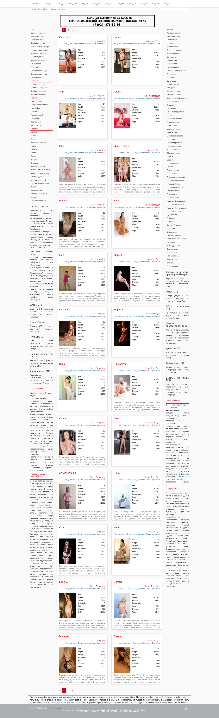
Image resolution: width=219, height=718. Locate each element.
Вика (62, 364)
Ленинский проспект (175, 112)
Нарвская (171, 139)
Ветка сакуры (36, 125)
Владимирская (173, 53)
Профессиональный (39, 105)
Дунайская (171, 81)
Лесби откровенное (39, 91)
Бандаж (34, 132)
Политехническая (153, 44)
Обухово (170, 156)
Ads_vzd (84, 3)
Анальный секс (37, 36)
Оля (61, 255)
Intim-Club (35, 3)
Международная (173, 129)
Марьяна (64, 636)
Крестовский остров (175, 101)
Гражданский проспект (87, 44)
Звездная (171, 88)
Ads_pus (132, 3)
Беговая (170, 43)
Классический (36, 101)
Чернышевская (173, 256)
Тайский (34, 112)
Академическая (71, 44)
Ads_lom (155, 3)
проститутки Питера (64, 703)
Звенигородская (173, 91)
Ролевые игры (37, 190)
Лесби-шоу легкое (38, 94)
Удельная (171, 242)
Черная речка (172, 252)
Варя (117, 200)
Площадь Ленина (174, 184)
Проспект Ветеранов (175, 204)
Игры (33, 139)
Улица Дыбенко (173, 246)
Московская (172, 132)
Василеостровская (174, 50)
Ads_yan (96, 3)
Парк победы (172, 163)
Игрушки (34, 67)
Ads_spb (49, 3)
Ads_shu (73, 3)
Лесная (170, 115)
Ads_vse (120, 3)
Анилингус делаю (38, 166)
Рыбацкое (171, 218)
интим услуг (184, 477)
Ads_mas (108, 3)
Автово (170, 29)
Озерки (170, 160)
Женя (117, 527)
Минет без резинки (38, 53)
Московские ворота (175, 136)
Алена (117, 91)
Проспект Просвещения (177, 208)
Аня (61, 91)
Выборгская (172, 60)
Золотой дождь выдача (40, 170)
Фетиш (33, 153)
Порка (33, 146)
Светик (118, 582)
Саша (62, 418)
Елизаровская (173, 84)
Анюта (117, 636)
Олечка (63, 309)
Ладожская (171, 108)
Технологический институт (178, 239)
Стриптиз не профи (39, 88)
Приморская (172, 194)
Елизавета (120, 364)
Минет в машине (38, 60)
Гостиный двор (173, 67)
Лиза (116, 418)
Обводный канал (174, 153)
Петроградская (173, 170)
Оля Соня (65, 37)
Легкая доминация (38, 142)
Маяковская (172, 125)
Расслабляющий (38, 108)
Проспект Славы (174, 211)
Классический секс (38, 33)
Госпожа (34, 136)
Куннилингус (36, 64)
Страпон (34, 163)
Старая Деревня (174, 235)
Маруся (118, 255)
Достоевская (172, 77)
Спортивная (172, 232)
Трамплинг (35, 156)
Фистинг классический (40, 184)
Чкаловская (172, 259)
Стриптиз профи (37, 84)
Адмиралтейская (174, 33)
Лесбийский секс (38, 43)
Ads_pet (143, 3)
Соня (62, 527)
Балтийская (172, 40)
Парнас (170, 167)
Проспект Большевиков (177, 201)
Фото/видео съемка (39, 194)
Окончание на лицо (39, 74)
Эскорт (33, 197)
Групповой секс (37, 40)
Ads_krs (167, 3)
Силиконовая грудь (39, 201)
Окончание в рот (38, 77)
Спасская (171, 228)
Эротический (36, 122)
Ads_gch (61, 3)
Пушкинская (172, 215)
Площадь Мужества (175, 187)
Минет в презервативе (40, 50)
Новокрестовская (174, 146)
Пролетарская (173, 198)
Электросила (172, 266)
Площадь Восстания (175, 180)
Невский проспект (174, 143)
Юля (62, 146)
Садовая (170, 222)
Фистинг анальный (38, 180)
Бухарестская (172, 47)
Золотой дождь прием (40, 173)
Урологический (37, 115)
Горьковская (172, 64)
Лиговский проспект (175, 119)
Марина (63, 200)
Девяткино (101, 44)
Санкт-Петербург (39, 9)
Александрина (67, 473)
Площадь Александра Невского (178, 177)
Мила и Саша (121, 146)
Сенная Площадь (174, 225)
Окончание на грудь (39, 71)
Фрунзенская (172, 249)
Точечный (35, 118)
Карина (63, 582)
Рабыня (34, 149)
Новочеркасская (173, 149)
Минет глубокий (37, 57)
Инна (117, 473)
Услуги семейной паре (40, 47)
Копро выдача (36, 177)
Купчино (170, 105)
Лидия (117, 37)
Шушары (170, 263)
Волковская (172, 57)
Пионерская (172, 174)
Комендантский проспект (177, 98)
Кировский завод (174, 95)
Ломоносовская (173, 122)
